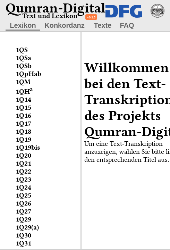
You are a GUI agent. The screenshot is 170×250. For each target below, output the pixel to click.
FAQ (127, 25)
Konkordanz (64, 25)
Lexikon (23, 25)
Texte (103, 25)
